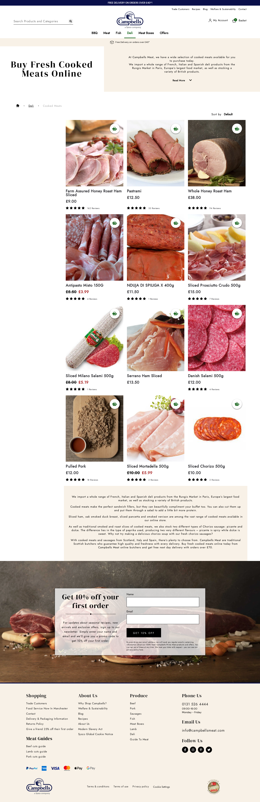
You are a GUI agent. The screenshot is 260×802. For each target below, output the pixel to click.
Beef (132, 703)
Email (130, 611)
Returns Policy (35, 724)
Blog (205, 9)
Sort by (216, 114)
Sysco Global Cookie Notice (95, 734)
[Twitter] (209, 750)
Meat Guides (39, 738)
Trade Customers (180, 9)
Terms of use (121, 786)
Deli (130, 33)
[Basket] (238, 20)
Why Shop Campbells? (92, 703)
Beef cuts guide (36, 746)
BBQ (95, 33)
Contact (243, 9)
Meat (106, 33)
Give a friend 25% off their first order (49, 729)
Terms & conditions (98, 786)
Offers (164, 33)
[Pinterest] (201, 750)
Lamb (133, 729)
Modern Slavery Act (90, 729)
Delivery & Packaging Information (47, 719)
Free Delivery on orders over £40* (130, 42)
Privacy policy (141, 786)
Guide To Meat (139, 739)
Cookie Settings (161, 787)
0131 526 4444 (195, 704)
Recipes (196, 9)
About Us (84, 724)
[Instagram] (193, 750)
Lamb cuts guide (36, 752)
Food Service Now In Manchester (47, 708)
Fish (118, 33)
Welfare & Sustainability (223, 9)
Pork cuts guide (36, 757)
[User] (218, 20)
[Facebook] (185, 750)
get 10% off (144, 633)
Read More (185, 80)
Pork (132, 708)
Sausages (135, 714)
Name (130, 594)
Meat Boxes (146, 33)
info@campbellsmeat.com (203, 730)
